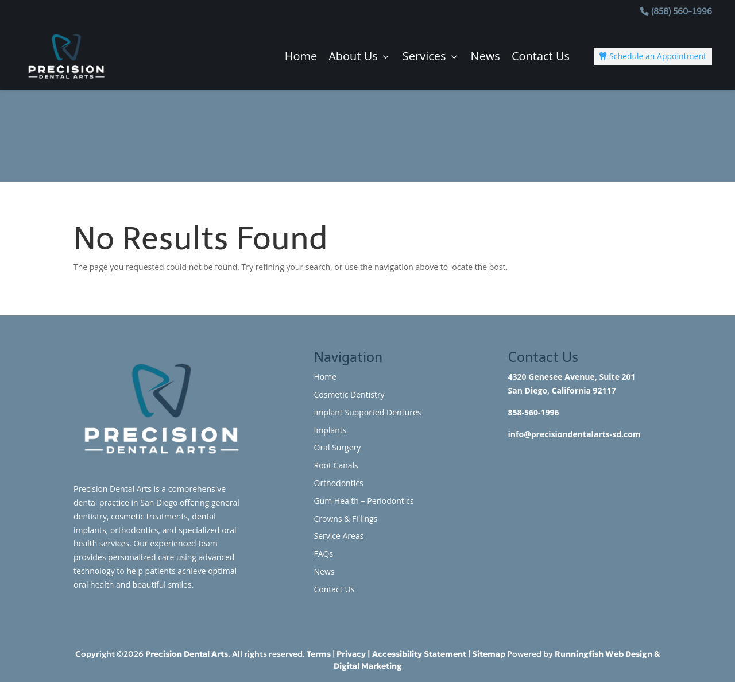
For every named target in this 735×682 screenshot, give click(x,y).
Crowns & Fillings (346, 518)
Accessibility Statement (419, 654)
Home (301, 56)
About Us (359, 56)
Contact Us (541, 56)
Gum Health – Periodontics (364, 500)
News (485, 56)
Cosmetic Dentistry (349, 394)
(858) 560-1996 (681, 11)
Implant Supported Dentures (367, 412)
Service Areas (339, 535)
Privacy (351, 654)
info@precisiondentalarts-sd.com (574, 434)
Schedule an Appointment (652, 56)
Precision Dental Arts (186, 654)
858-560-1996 (533, 412)
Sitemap (488, 654)
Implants (330, 430)
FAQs (324, 553)
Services (431, 56)
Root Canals (336, 465)
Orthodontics (338, 482)
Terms (319, 654)
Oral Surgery (337, 447)
